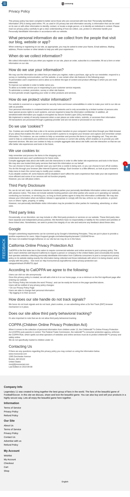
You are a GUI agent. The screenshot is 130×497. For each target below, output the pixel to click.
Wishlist (8, 455)
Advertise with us (12, 441)
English (65, 481)
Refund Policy (11, 415)
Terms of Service (12, 407)
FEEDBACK (4, 248)
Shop (6, 471)
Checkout (9, 463)
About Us (8, 425)
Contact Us (9, 437)
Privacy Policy (11, 411)
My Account (10, 459)
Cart (6, 467)
